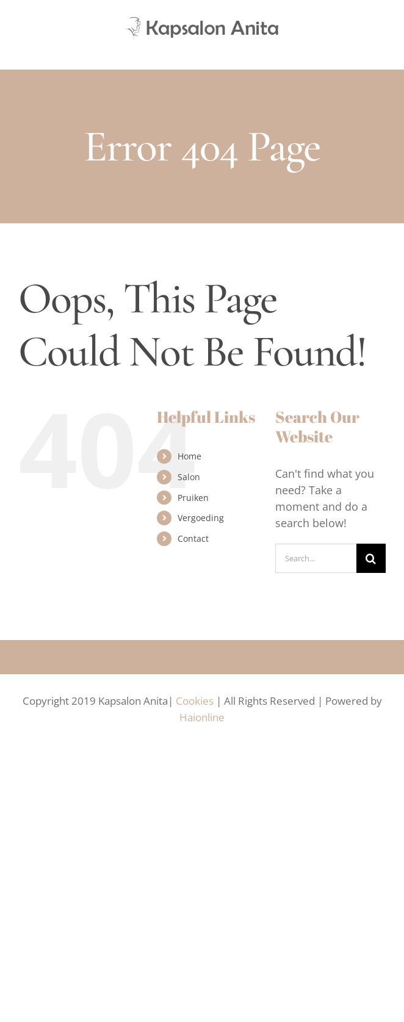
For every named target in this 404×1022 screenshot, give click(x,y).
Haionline (202, 717)
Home (189, 456)
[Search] (371, 558)
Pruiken (193, 497)
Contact (193, 538)
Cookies (195, 701)
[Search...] (315, 558)
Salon (189, 477)
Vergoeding (201, 518)
